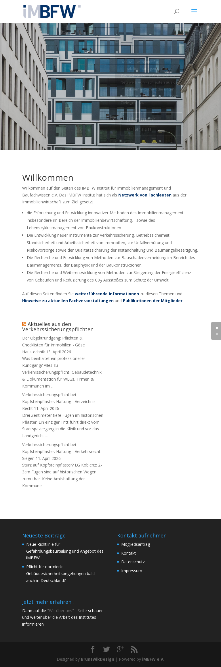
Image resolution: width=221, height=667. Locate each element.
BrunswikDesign (97, 659)
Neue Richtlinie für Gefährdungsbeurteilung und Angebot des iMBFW (65, 551)
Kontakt (128, 553)
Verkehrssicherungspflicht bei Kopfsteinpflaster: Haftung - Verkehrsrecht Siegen (61, 451)
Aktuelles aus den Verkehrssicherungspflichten (58, 327)
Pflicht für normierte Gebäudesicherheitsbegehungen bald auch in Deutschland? (60, 573)
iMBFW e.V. (153, 659)
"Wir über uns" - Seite (67, 610)
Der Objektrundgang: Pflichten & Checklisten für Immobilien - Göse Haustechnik (53, 344)
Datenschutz (133, 561)
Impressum (131, 570)
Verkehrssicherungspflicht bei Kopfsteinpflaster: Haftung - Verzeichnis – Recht (60, 401)
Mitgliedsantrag (135, 544)
